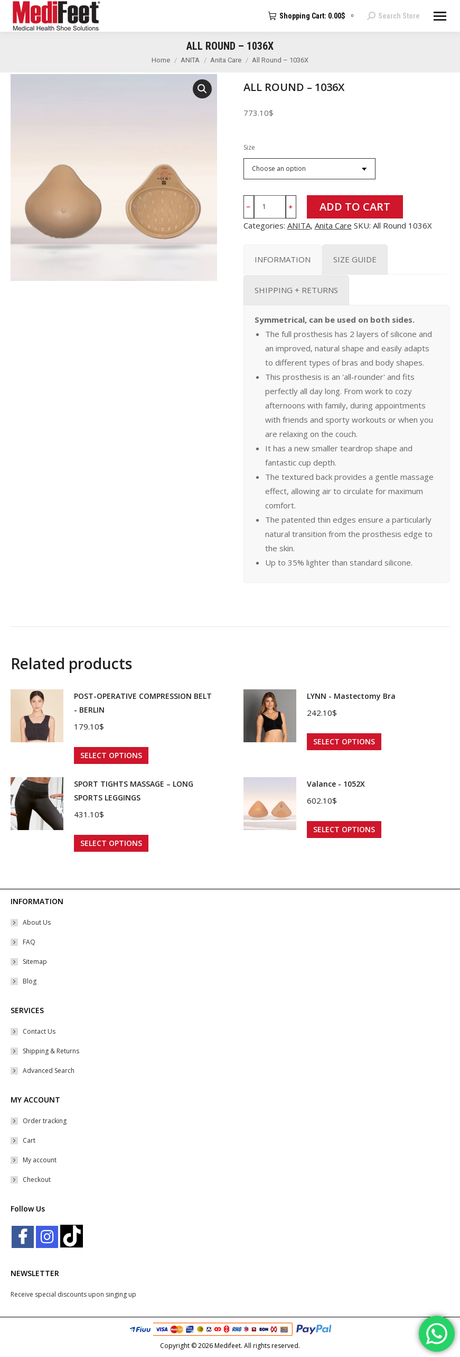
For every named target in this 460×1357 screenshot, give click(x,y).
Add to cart (355, 206)
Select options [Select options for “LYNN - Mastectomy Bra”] (344, 741)
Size (249, 147)
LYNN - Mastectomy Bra (351, 696)
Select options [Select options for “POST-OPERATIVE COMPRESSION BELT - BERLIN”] (111, 755)
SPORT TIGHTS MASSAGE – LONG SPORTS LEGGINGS (133, 791)
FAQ (29, 941)
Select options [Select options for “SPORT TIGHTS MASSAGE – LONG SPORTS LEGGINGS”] (111, 843)
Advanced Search (48, 1070)
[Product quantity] (270, 206)
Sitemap (35, 961)
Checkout (37, 1179)
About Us (37, 922)
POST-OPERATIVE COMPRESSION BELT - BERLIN (143, 703)
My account (40, 1159)
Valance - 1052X (336, 784)
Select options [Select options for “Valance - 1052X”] (344, 829)
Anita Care (333, 225)
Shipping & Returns (51, 1050)
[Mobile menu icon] (439, 16)
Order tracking (45, 1120)
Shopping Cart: (312, 16)
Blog (29, 981)
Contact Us (39, 1031)
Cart (29, 1140)
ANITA (299, 225)
